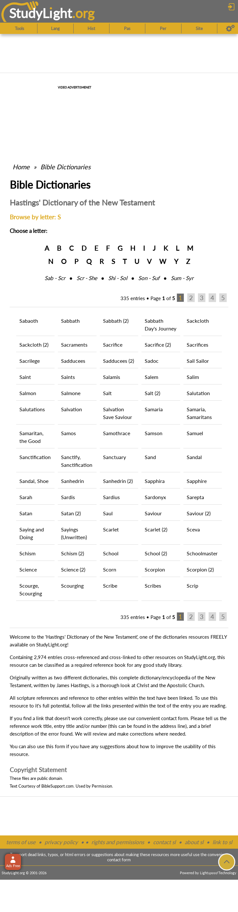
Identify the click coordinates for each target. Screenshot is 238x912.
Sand (150, 457)
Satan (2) (71, 513)
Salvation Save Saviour (117, 413)
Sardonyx (155, 497)
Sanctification (35, 457)
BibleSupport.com (57, 786)
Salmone (70, 393)
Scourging (72, 585)
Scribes (153, 585)
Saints (68, 377)
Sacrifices (197, 344)
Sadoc (152, 361)
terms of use (21, 842)
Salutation (198, 393)
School (111, 553)
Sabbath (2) (116, 321)
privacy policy (61, 842)
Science (28, 569)
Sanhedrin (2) (118, 481)
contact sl (164, 842)
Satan (25, 513)
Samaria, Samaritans (199, 413)
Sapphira (155, 481)
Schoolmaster (202, 553)
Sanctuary (114, 457)
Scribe (110, 585)
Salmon (27, 393)
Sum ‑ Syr (182, 278)
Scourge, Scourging (30, 589)
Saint (25, 377)
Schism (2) (72, 553)
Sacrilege (29, 361)
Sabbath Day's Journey (160, 324)
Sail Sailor (198, 361)
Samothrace (116, 433)
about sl (194, 842)
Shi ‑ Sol (117, 278)
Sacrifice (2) (158, 344)
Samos (68, 433)
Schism (27, 553)
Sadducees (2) (118, 361)
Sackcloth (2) (33, 344)
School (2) (156, 553)
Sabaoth (28, 321)
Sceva (193, 529)
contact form (174, 718)
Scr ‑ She (87, 278)
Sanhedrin (72, 481)
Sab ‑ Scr (55, 278)
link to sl (222, 842)
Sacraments (74, 344)
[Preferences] (230, 28)
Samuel (195, 433)
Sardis (68, 497)
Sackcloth (198, 321)
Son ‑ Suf (149, 278)
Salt (107, 393)
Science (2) (73, 569)
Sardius (111, 497)
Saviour (153, 513)
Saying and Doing (31, 533)
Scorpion (155, 569)
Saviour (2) (199, 513)
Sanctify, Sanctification (76, 461)
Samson (153, 433)
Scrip (192, 585)
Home (21, 167)
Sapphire (197, 481)
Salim (193, 377)
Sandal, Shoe (33, 481)
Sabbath (70, 321)
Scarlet (111, 529)
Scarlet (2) (156, 529)
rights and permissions (117, 842)
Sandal (194, 457)
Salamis (111, 377)
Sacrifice (112, 344)
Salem (151, 377)
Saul (108, 513)
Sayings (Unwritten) (74, 533)
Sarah (25, 497)
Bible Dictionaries (65, 167)
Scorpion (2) (200, 569)
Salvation (71, 409)
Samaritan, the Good (31, 437)
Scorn (109, 569)
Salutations (32, 409)
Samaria (154, 409)
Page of (162, 298)
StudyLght (40, 13)
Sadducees (73, 361)
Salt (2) (152, 393)
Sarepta (195, 497)
